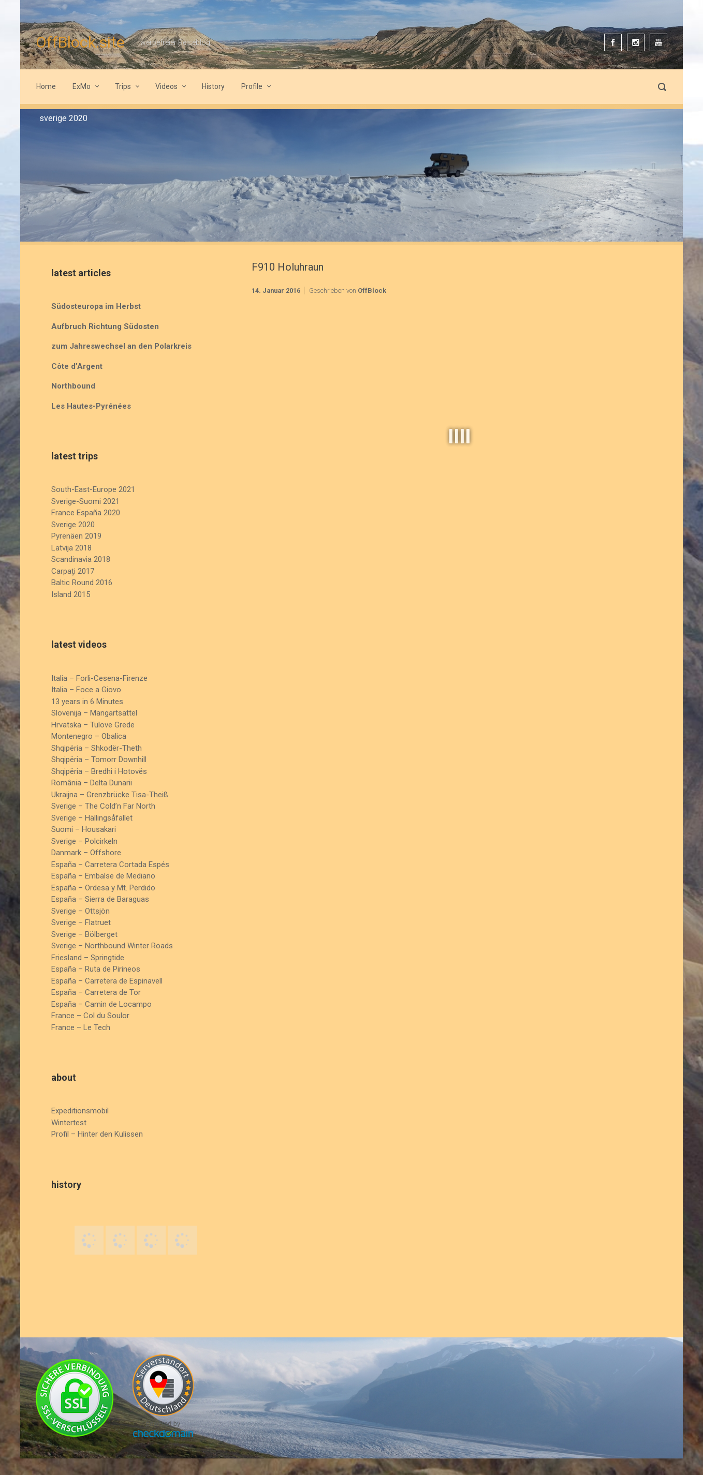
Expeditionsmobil (80, 1110)
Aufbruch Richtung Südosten (105, 326)
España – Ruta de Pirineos (95, 969)
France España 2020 (85, 512)
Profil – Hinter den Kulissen (97, 1134)
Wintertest (68, 1122)
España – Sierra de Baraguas (100, 899)
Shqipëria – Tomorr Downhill (99, 759)
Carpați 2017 (72, 571)
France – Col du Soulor (90, 1015)
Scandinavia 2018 (80, 559)
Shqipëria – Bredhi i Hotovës (99, 771)
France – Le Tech (80, 1027)
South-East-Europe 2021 (93, 489)
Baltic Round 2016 (81, 582)
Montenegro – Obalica (88, 736)
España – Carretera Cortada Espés (110, 864)
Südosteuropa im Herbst (96, 306)
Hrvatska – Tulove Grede (93, 724)
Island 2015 (70, 594)
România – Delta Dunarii (91, 782)
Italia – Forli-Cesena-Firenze (99, 678)
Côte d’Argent (76, 366)
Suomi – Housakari (83, 829)
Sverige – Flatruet (81, 922)
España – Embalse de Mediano (103, 876)
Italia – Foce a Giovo (86, 689)
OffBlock (372, 290)
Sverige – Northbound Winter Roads (112, 945)
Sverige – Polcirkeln (84, 841)
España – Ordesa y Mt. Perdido (103, 887)
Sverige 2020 (73, 524)
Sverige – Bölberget (84, 934)
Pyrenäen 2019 (76, 536)
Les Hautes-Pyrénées (91, 406)
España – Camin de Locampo (101, 1004)
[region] (351, 175)
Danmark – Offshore (86, 852)
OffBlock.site (80, 42)
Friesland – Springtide (87, 957)
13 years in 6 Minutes (87, 701)
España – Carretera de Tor (96, 992)
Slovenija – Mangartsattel (94, 713)
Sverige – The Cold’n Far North (103, 806)
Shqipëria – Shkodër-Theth (96, 748)
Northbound (73, 386)
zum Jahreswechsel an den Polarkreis (121, 346)
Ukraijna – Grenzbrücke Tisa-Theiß (109, 794)
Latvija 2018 (71, 548)
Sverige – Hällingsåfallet (92, 818)
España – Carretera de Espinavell (107, 981)
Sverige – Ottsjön (80, 911)
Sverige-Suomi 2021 (85, 501)
